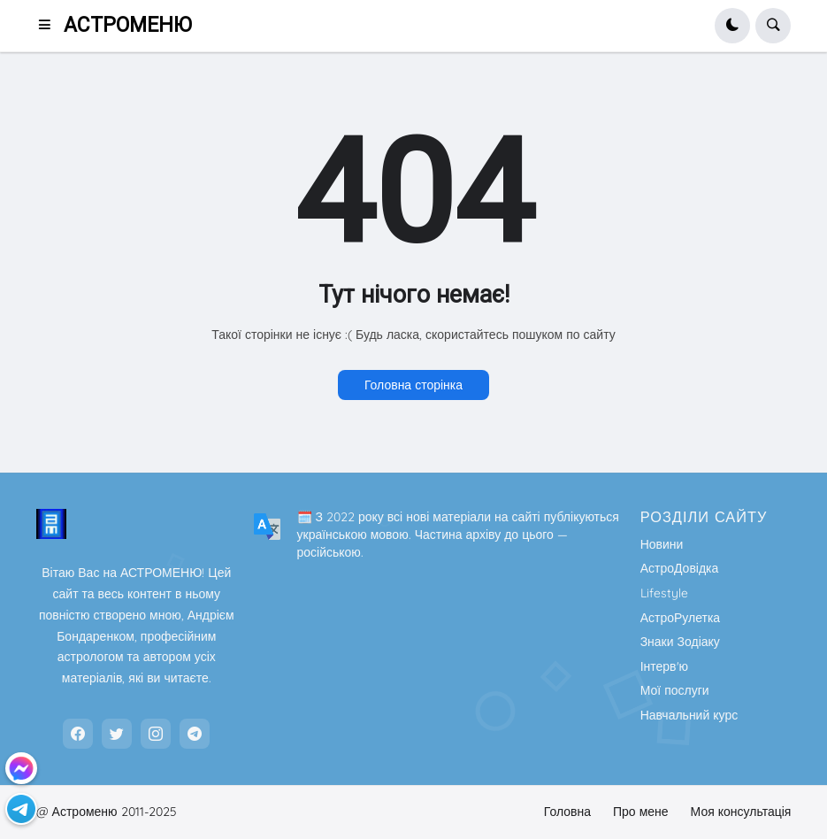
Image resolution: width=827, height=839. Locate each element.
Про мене (641, 812)
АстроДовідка (679, 568)
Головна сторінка (413, 385)
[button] (50, 25)
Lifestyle (664, 593)
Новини (662, 544)
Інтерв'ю (664, 666)
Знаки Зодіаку (680, 642)
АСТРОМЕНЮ (128, 25)
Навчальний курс (689, 715)
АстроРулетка (680, 618)
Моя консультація (741, 812)
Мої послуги (674, 690)
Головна (567, 812)
